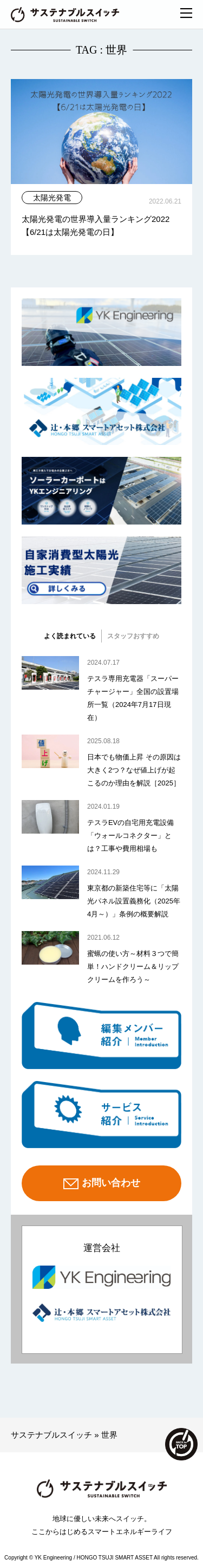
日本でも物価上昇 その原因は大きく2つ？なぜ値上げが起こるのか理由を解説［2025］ (134, 770)
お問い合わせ (101, 1183)
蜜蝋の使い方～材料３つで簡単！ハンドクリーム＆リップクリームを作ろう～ (133, 966)
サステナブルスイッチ (51, 1434)
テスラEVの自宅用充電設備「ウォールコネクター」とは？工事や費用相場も (130, 835)
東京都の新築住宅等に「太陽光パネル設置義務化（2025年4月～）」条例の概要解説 (133, 901)
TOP (181, 1444)
